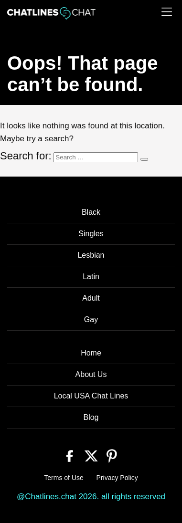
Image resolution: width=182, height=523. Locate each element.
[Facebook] (70, 455)
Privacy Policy (117, 477)
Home (91, 353)
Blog (90, 417)
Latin (91, 276)
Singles (90, 234)
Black (91, 212)
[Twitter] (91, 455)
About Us (91, 374)
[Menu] (167, 11)
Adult (90, 298)
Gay (91, 319)
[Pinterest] (112, 455)
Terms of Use (63, 477)
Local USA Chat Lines (91, 396)
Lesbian (90, 255)
